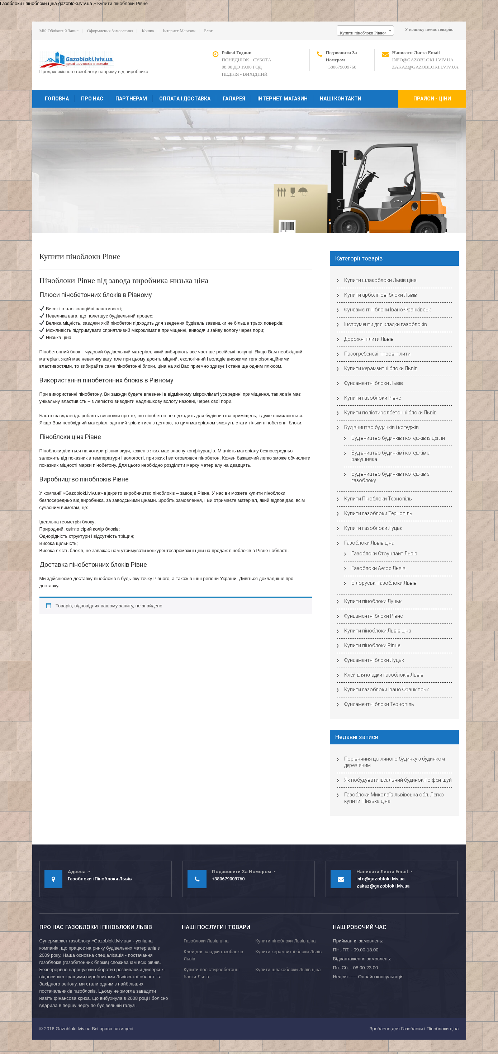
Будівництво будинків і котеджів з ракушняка (390, 456)
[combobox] (365, 30)
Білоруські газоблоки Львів (384, 583)
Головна (57, 99)
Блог (208, 31)
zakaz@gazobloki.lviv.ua (425, 67)
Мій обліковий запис (59, 31)
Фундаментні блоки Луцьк (374, 660)
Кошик (148, 31)
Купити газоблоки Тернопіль (378, 513)
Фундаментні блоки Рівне (373, 616)
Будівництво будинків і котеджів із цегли (398, 438)
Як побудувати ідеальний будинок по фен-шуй (398, 780)
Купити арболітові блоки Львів (380, 295)
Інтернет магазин (179, 31)
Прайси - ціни (432, 99)
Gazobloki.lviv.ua (73, 1028)
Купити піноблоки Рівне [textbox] (363, 33)
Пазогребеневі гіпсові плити (377, 354)
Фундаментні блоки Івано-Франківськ (387, 309)
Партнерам (131, 99)
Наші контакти (340, 99)
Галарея (234, 99)
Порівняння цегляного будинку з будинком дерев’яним (394, 762)
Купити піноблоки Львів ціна (377, 631)
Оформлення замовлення (110, 31)
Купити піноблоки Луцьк (373, 601)
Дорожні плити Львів (369, 339)
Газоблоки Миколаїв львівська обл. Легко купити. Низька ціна (394, 798)
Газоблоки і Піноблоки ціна (430, 1028)
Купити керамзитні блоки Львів (381, 368)
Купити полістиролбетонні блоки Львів (390, 412)
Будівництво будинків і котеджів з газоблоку (390, 477)
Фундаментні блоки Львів (373, 383)
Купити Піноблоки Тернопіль (378, 499)
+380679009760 (341, 67)
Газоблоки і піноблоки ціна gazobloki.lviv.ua (46, 3)
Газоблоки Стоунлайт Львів (384, 553)
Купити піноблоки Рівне (372, 645)
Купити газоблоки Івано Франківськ (386, 689)
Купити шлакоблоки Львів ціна (380, 280)
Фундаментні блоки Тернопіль (379, 704)
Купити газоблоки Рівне (372, 398)
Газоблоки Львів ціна (369, 543)
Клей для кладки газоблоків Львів (383, 675)
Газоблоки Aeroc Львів (378, 568)
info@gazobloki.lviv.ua (423, 59)
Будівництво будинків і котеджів (381, 427)
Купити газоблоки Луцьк (373, 528)
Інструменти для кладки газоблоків (385, 324)
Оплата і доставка (184, 99)
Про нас (92, 99)
